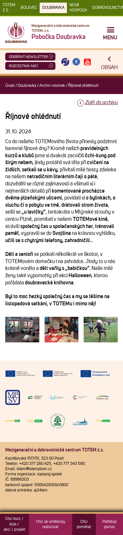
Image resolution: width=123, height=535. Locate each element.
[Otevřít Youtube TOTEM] (87, 62)
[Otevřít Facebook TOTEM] (76, 62)
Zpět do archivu (101, 102)
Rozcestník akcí (23, 66)
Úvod (9, 86)
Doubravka (53, 8)
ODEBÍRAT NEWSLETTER (28, 57)
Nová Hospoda (78, 7)
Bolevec (29, 8)
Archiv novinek (52, 86)
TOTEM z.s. (9, 7)
